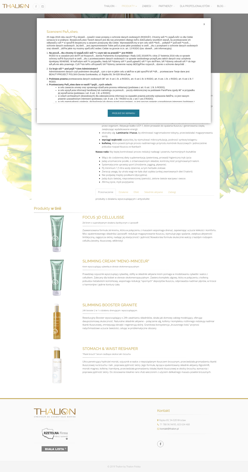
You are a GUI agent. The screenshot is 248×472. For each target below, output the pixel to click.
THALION (109, 6)
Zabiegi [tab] (172, 192)
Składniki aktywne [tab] (153, 192)
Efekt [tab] (136, 192)
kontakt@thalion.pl (168, 428)
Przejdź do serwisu (123, 113)
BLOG (220, 6)
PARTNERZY (166, 6)
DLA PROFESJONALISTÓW (195, 6)
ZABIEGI (146, 6)
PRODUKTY (128, 6)
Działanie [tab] (123, 192)
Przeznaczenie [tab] (105, 192)
